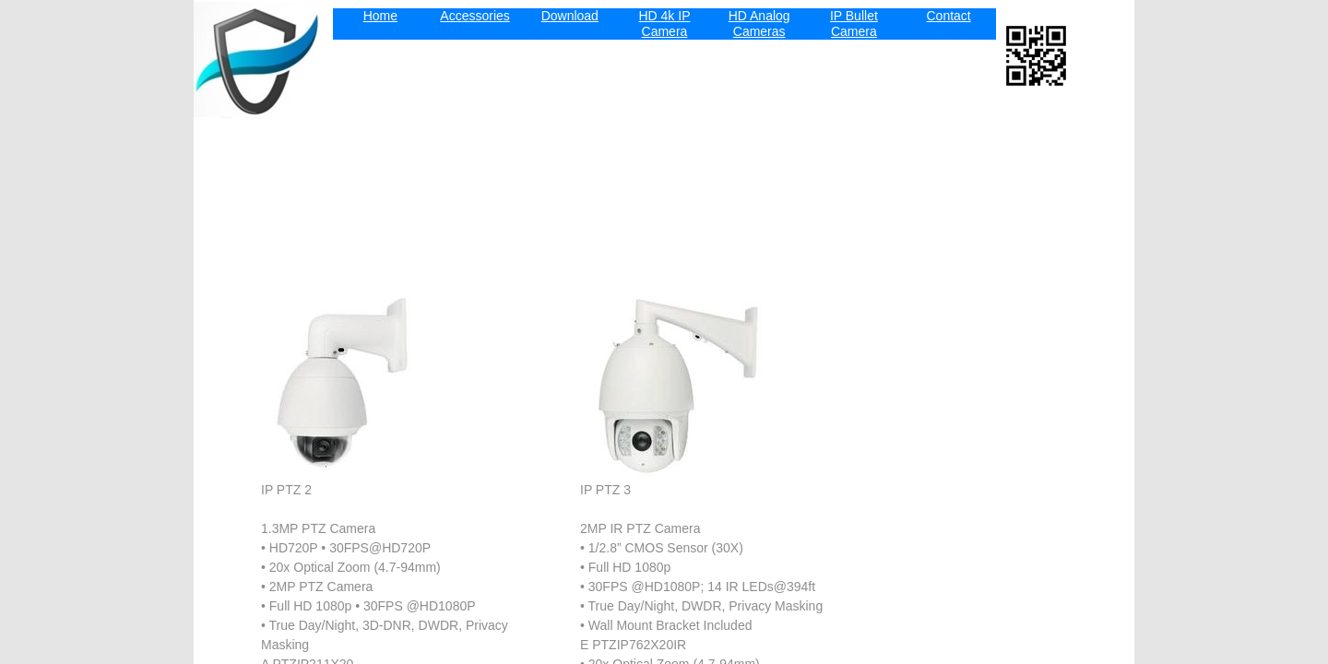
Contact (948, 15)
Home (380, 15)
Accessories (474, 15)
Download (570, 15)
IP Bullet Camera (854, 23)
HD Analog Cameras (759, 23)
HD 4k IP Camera (664, 23)
